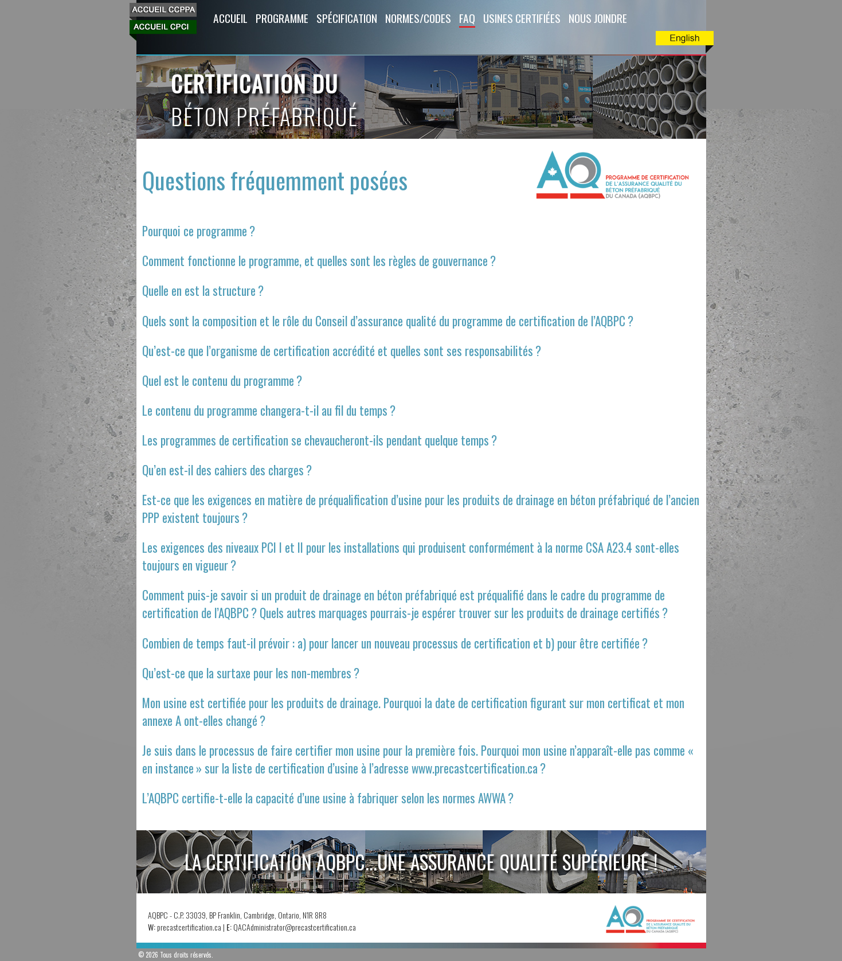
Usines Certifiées (522, 18)
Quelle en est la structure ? (203, 290)
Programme (282, 18)
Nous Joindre (598, 18)
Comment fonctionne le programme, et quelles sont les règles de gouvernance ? (319, 260)
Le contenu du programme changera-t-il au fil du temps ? (268, 410)
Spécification (346, 18)
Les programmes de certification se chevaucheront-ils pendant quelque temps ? (319, 440)
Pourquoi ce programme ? (198, 231)
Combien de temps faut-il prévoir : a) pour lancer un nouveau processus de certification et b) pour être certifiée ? (395, 643)
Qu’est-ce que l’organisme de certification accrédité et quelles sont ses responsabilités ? (341, 351)
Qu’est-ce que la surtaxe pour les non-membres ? (250, 673)
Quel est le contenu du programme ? (222, 380)
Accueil (230, 18)
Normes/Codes (418, 18)
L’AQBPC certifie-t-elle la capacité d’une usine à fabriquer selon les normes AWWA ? (328, 798)
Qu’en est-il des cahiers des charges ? (227, 470)
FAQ (467, 18)
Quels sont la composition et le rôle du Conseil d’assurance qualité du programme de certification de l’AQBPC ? (387, 321)
